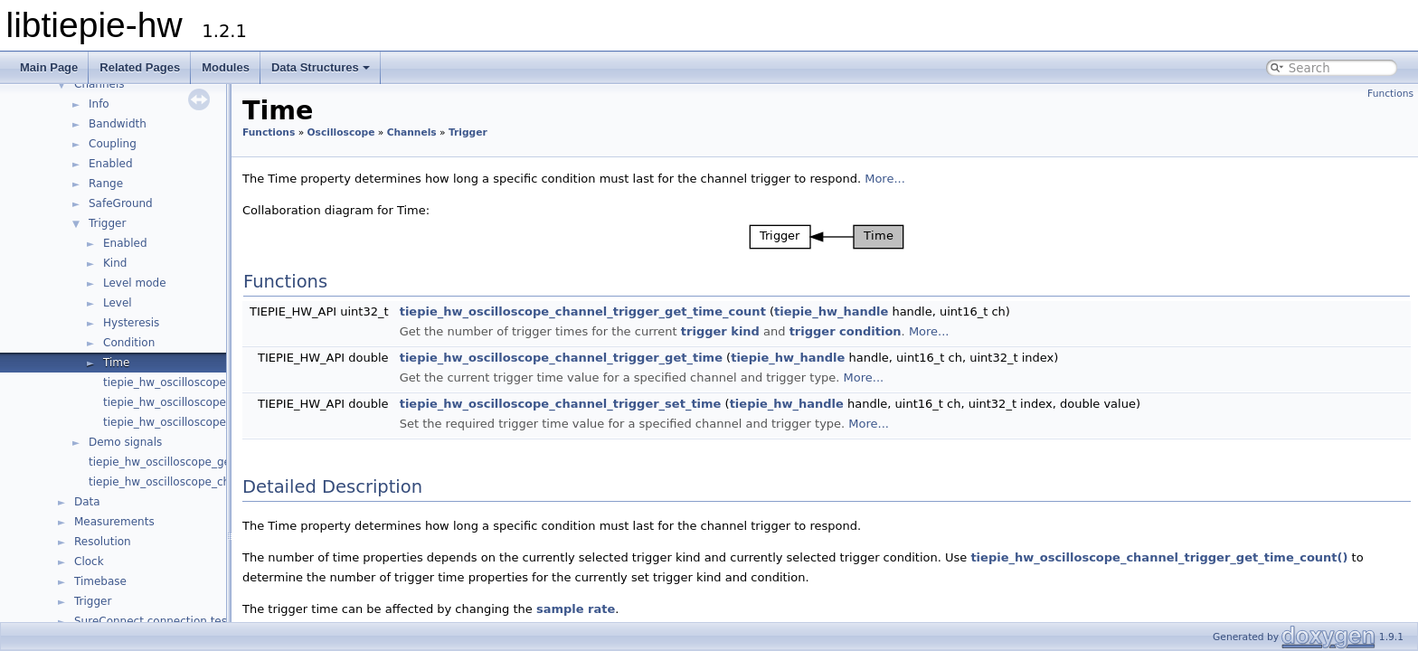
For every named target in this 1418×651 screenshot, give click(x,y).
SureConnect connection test (153, 621)
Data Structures (320, 67)
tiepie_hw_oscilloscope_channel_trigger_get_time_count (583, 311)
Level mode (134, 283)
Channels (99, 84)
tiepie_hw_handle (831, 311)
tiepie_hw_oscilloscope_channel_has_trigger (222, 382)
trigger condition (845, 331)
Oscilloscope (341, 132)
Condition (129, 342)
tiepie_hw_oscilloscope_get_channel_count (204, 462)
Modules (226, 67)
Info (99, 104)
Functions (1390, 93)
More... (885, 178)
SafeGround (121, 203)
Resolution (102, 541)
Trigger (107, 223)
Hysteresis (131, 322)
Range (106, 183)
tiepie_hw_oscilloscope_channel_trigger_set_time (561, 403)
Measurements (114, 521)
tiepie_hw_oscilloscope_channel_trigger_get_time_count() (1158, 557)
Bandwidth (118, 124)
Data (87, 501)
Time (116, 362)
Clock (89, 561)
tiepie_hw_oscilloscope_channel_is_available (208, 482)
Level (117, 303)
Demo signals (125, 442)
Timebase (100, 581)
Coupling (113, 143)
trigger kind (720, 331)
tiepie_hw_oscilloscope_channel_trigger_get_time (561, 357)
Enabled (111, 163)
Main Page (49, 67)
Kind (115, 263)
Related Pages (139, 67)
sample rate (575, 609)
